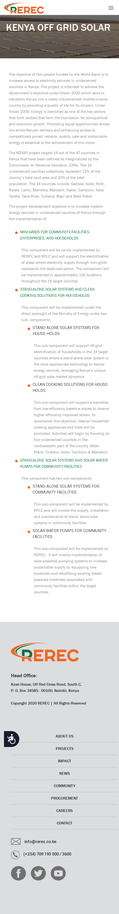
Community (64, 785)
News (64, 773)
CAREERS (64, 810)
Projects (64, 748)
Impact (64, 761)
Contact (64, 823)
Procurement (64, 798)
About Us (64, 736)
